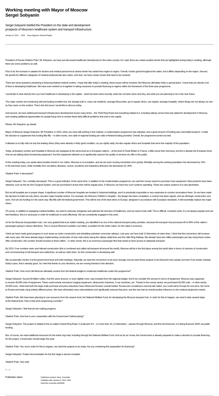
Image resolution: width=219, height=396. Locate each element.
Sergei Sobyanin (31, 132)
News (59, 377)
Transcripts (66, 377)
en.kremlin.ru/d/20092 (56, 383)
